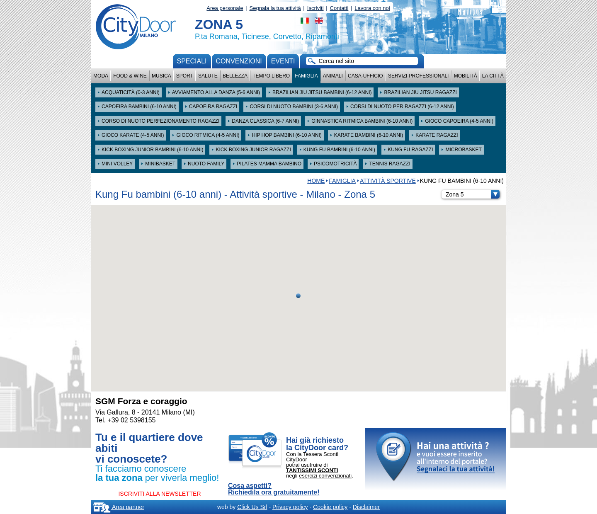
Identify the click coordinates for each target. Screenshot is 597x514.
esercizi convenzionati (325, 476)
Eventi (283, 61)
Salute (208, 76)
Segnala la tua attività (275, 8)
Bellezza (235, 76)
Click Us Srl (252, 507)
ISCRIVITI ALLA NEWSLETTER (159, 494)
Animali (333, 76)
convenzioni (239, 61)
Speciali (192, 61)
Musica (161, 76)
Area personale (224, 8)
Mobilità (465, 76)
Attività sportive (388, 180)
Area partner (118, 507)
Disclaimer (366, 507)
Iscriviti (315, 8)
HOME (316, 180)
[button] (298, 295)
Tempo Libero (271, 76)
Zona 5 (473, 194)
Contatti (339, 8)
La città (493, 76)
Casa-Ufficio (365, 76)
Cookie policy (330, 507)
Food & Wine (130, 76)
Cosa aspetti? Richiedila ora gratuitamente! (274, 489)
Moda (100, 76)
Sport (184, 76)
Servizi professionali (418, 76)
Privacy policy (290, 507)
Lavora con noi (372, 8)
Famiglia (306, 76)
